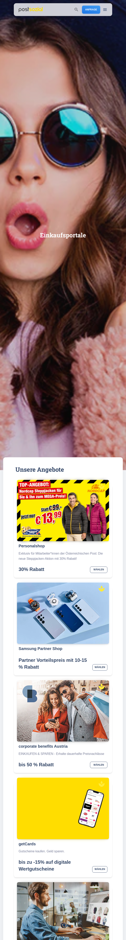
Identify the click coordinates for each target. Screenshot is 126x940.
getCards (27, 844)
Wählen (98, 570)
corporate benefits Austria (43, 746)
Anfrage (91, 10)
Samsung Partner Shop (40, 648)
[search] (76, 10)
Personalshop (32, 546)
